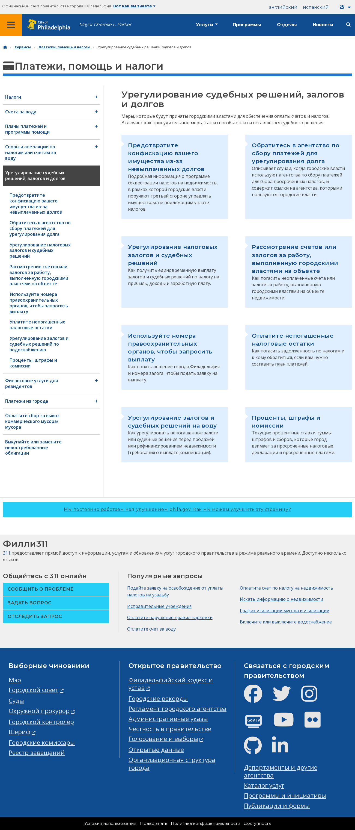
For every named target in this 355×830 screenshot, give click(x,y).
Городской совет (33, 689)
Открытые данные (156, 749)
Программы (247, 24)
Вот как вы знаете (134, 6)
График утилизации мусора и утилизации (284, 611)
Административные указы (168, 718)
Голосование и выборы (163, 738)
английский (283, 7)
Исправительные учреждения (159, 606)
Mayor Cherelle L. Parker (105, 24)
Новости (323, 24)
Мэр (15, 680)
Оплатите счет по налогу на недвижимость (286, 588)
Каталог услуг (264, 785)
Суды (16, 700)
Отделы (287, 24)
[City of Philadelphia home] (50, 25)
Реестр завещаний (37, 752)
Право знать (153, 823)
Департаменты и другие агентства (280, 771)
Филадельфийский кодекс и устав (171, 684)
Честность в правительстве (170, 729)
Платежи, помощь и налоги (64, 47)
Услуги (204, 24)
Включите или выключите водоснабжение (286, 622)
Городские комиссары (42, 742)
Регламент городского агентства (177, 708)
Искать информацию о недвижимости (281, 599)
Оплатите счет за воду (151, 629)
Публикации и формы (277, 805)
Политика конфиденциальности (205, 823)
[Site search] (348, 24)
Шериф (19, 732)
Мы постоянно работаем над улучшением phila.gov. (177, 509)
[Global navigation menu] (11, 25)
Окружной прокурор (39, 711)
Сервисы (23, 47)
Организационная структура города (172, 763)
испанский (316, 7)
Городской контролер (41, 721)
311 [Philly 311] (6, 553)
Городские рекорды (158, 698)
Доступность (257, 823)
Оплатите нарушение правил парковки (170, 617)
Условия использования (110, 823)
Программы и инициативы (285, 795)
